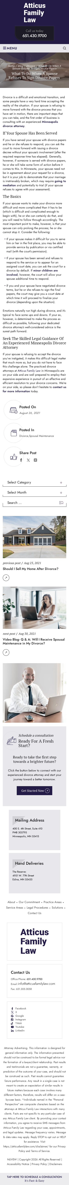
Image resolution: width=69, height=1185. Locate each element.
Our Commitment (29, 902)
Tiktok (18, 1023)
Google (19, 1015)
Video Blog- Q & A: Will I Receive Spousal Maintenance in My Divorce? (34, 641)
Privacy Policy (39, 1164)
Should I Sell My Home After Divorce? (31, 568)
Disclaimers (55, 1164)
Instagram (20, 1019)
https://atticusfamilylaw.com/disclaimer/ (26, 1146)
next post (9, 634)
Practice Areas (52, 902)
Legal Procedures (37, 908)
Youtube (19, 1026)
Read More (6, 578)
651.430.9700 (34, 35)
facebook (21, 460)
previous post (11, 563)
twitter (28, 460)
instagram (35, 460)
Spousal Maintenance (41, 436)
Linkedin (19, 1030)
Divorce (23, 436)
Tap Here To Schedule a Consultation (34, 1179)
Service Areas (14, 908)
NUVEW (12, 1159)
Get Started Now (32, 791)
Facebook (20, 1008)
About (11, 902)
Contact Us (34, 913)
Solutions (57, 908)
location (34, 830)
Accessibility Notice (18, 1164)
